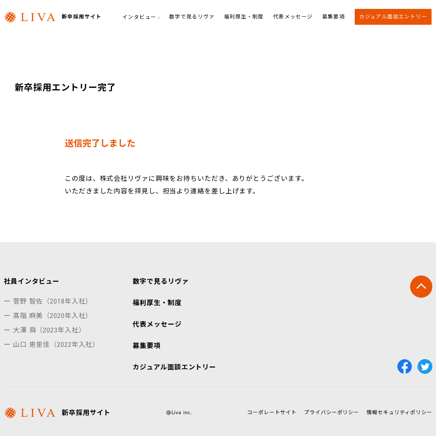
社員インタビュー (31, 281)
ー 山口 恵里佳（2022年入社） (51, 344)
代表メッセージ (293, 16)
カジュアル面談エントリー (393, 16)
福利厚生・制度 (244, 16)
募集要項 (333, 16)
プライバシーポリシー (331, 412)
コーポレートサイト (272, 412)
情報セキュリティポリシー (399, 412)
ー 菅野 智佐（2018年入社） (48, 301)
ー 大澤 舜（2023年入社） (45, 330)
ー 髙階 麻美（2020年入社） (48, 315)
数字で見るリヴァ (192, 16)
